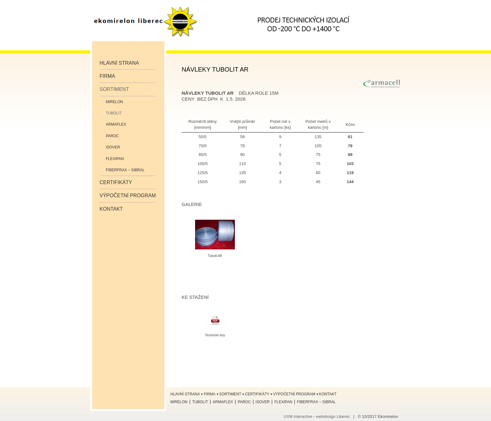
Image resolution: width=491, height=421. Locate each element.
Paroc (112, 136)
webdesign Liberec (333, 416)
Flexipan (115, 159)
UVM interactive (298, 416)
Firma (107, 76)
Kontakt (111, 209)
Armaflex (116, 124)
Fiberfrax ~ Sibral (125, 170)
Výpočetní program (128, 195)
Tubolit (114, 113)
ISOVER (113, 147)
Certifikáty (116, 182)
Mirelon (114, 102)
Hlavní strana (119, 63)
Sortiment (114, 89)
